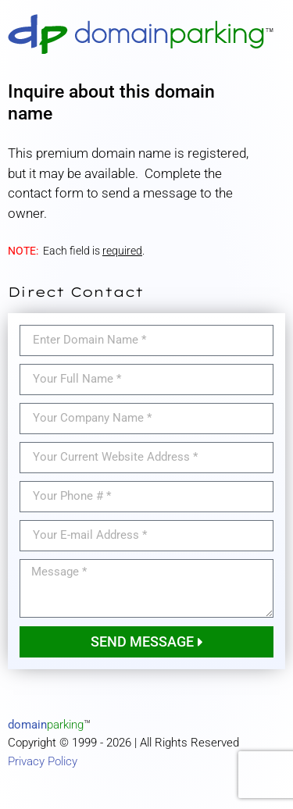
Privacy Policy (42, 761)
